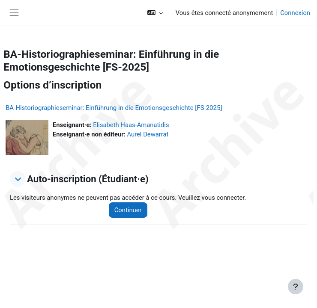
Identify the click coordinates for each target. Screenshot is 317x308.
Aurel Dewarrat (147, 134)
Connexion (295, 13)
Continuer (128, 210)
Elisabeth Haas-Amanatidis (131, 125)
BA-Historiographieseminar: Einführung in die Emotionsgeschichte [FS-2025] (114, 108)
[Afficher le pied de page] (295, 286)
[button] (155, 13)
